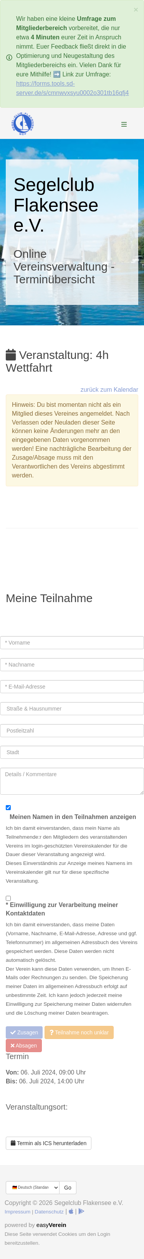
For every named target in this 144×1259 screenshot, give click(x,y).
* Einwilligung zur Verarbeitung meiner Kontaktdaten (62, 909)
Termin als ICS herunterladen (48, 1143)
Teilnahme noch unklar (79, 1032)
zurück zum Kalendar (109, 389)
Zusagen (24, 1032)
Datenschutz (49, 1212)
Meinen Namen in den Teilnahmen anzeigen (73, 817)
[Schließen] (136, 9)
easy (51, 1225)
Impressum (17, 1212)
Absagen (24, 1045)
